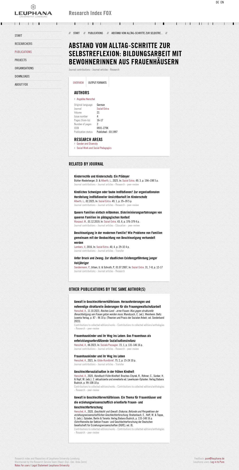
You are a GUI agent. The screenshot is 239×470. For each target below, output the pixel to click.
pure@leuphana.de (214, 458)
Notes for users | (23, 465)
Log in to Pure (217, 462)
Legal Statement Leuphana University (50, 465)
